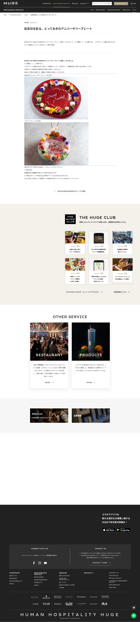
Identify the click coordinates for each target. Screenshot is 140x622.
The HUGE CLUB (58, 176)
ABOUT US (13, 575)
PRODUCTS (126, 10)
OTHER (61, 587)
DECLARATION (114, 585)
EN (135, 3)
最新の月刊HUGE (64, 575)
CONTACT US (113, 573)
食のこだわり (63, 582)
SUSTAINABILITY (15, 581)
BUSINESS (13, 578)
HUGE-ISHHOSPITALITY (64, 579)
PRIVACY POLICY (115, 578)
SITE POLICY (114, 575)
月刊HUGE (75, 3)
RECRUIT (89, 573)
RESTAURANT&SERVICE (40, 573)
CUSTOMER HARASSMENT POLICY (118, 581)
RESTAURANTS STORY (67, 585)
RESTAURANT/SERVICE (61, 3)
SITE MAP (112, 587)
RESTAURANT (100, 10)
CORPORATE (46, 3)
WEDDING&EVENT (113, 10)
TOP (92, 10)
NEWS (134, 10)
